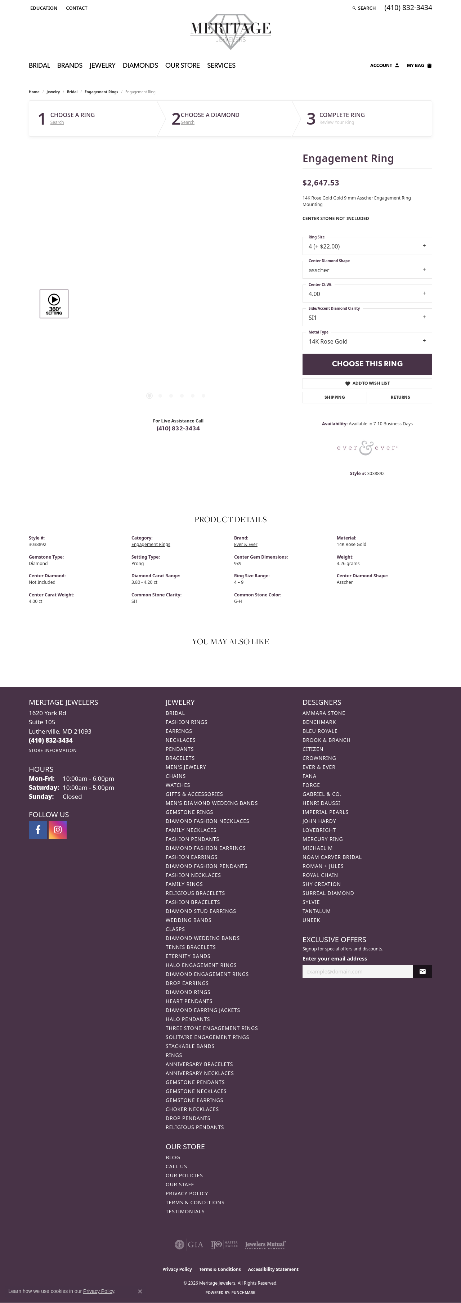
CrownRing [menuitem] (319, 758)
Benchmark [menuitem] (319, 721)
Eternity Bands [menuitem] (188, 956)
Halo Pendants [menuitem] (188, 1019)
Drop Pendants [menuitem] (188, 1118)
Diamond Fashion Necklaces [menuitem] (207, 821)
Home (34, 91)
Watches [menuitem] (178, 785)
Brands (69, 66)
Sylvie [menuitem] (311, 902)
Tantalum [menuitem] (317, 911)
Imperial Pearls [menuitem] (326, 812)
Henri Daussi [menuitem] (321, 803)
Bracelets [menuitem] (180, 758)
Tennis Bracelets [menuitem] (191, 947)
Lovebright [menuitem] (319, 830)
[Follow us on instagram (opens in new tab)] (58, 830)
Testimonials (185, 1211)
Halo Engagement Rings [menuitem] (201, 965)
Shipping (335, 397)
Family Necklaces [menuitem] (191, 830)
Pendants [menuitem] (180, 748)
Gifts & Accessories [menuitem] (194, 794)
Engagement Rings (101, 91)
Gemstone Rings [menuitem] (189, 812)
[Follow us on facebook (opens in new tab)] (38, 830)
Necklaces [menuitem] (181, 739)
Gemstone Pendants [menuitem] (195, 1082)
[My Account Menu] (385, 66)
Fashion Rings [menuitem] (186, 721)
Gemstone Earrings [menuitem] (194, 1100)
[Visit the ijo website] (224, 1245)
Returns (400, 397)
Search (57, 122)
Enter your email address (335, 958)
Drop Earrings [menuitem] (187, 983)
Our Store (182, 66)
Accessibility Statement (273, 1269)
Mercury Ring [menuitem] (323, 839)
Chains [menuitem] (176, 776)
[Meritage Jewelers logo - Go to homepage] (230, 32)
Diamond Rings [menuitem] (188, 992)
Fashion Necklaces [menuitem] (193, 875)
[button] (43, 8)
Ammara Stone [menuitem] (324, 712)
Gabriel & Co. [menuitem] (322, 794)
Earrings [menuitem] (179, 730)
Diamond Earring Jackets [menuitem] (203, 1010)
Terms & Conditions (195, 1202)
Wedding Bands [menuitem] (188, 920)
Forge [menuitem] (311, 785)
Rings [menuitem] (174, 1055)
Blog (173, 1157)
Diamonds (140, 66)
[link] (75, 8)
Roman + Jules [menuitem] (323, 866)
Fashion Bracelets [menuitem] (193, 902)
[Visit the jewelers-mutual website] (265, 1245)
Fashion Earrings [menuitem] (192, 857)
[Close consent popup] (140, 1291)
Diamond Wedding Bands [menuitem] (203, 938)
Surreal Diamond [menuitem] (328, 893)
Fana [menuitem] (310, 776)
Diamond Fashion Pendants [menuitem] (206, 866)
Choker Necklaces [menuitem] (192, 1109)
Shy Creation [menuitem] (322, 884)
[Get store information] (53, 750)
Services (221, 66)
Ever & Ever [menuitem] (319, 767)
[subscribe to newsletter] (422, 971)
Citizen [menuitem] (313, 748)
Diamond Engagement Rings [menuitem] (207, 974)
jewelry (53, 91)
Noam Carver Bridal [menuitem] (332, 857)
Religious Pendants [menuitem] (195, 1127)
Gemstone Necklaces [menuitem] (196, 1091)
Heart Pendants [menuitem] (189, 1001)
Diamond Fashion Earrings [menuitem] (206, 848)
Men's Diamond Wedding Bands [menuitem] (212, 803)
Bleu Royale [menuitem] (320, 730)
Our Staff (180, 1184)
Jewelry (103, 66)
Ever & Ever (246, 544)
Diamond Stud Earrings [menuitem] (201, 911)
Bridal (39, 66)
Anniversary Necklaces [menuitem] (200, 1073)
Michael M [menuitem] (318, 848)
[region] (176, 304)
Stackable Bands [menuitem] (190, 1046)
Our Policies (184, 1175)
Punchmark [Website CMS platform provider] (244, 1292)
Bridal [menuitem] (175, 712)
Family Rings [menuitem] (184, 884)
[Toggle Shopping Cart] (419, 66)
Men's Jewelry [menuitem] (186, 767)
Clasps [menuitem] (175, 929)
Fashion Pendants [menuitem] (192, 839)
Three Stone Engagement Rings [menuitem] (212, 1028)
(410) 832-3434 (178, 429)
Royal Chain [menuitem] (320, 875)
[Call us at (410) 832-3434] (51, 740)
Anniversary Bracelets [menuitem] (199, 1064)
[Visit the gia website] (189, 1245)
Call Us (176, 1166)
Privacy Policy (187, 1193)
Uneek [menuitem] (311, 920)
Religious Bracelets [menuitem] (195, 893)
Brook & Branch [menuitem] (327, 739)
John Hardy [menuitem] (319, 821)
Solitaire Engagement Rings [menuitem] (207, 1037)
